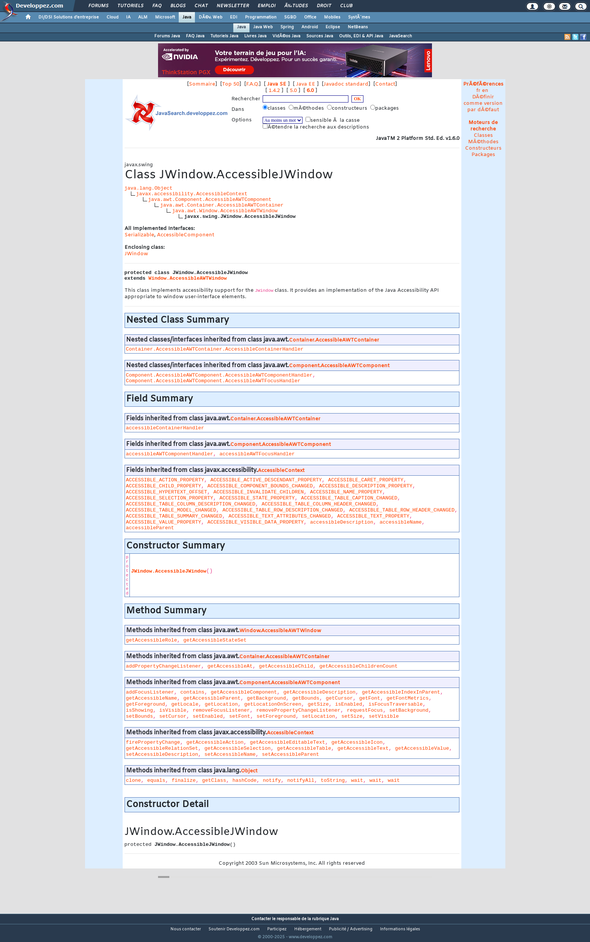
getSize (318, 704)
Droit (324, 6)
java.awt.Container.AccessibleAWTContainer (221, 205)
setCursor (172, 716)
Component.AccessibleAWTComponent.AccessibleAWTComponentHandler (219, 375)
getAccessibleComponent (244, 692)
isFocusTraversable (395, 704)
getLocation (221, 704)
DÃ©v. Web (210, 17)
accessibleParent (150, 528)
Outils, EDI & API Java (361, 36)
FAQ (157, 6)
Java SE (277, 84)
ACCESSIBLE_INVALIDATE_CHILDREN (258, 492)
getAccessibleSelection (237, 748)
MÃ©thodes (483, 142)
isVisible (172, 710)
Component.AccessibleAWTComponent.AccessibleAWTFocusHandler (213, 381)
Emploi (266, 6)
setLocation (318, 716)
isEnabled (348, 704)
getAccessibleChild (286, 666)
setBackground (408, 710)
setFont (239, 716)
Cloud (112, 17)
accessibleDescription (341, 522)
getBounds (305, 698)
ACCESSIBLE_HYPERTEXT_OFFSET (166, 492)
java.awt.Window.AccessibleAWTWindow (224, 211)
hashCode (245, 780)
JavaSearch (400, 36)
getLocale (184, 704)
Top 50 (230, 84)
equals (156, 780)
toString (333, 780)
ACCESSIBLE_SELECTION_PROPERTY (169, 498)
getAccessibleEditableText (287, 742)
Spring (287, 27)
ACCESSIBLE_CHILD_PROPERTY (163, 486)
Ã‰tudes (296, 6)
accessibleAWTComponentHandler (169, 454)
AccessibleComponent (185, 235)
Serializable (139, 235)
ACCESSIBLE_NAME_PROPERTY (346, 492)
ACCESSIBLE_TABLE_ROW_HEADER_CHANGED (402, 510)
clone (133, 780)
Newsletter (232, 6)
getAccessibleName (151, 698)
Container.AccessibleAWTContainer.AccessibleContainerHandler (215, 349)
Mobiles (332, 17)
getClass (214, 780)
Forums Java (167, 36)
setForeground (276, 716)
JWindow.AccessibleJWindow (168, 571)
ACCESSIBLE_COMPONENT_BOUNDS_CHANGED (260, 486)
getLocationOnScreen (272, 704)
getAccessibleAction (214, 742)
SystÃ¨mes (359, 17)
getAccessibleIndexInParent (401, 692)
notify (272, 780)
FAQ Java (195, 36)
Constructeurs (483, 148)
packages (385, 108)
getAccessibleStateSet (214, 640)
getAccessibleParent (211, 698)
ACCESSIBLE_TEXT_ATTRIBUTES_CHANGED (279, 516)
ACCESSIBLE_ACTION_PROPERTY (165, 480)
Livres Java (255, 36)
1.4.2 (274, 90)
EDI (233, 17)
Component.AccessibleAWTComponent (339, 366)
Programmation (261, 17)
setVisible (384, 716)
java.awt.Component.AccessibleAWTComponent (210, 199)
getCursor (339, 698)
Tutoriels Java (224, 36)
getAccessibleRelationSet (162, 748)
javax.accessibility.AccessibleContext (192, 194)
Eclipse (332, 27)
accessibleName (401, 522)
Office (310, 17)
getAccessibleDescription (319, 692)
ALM (143, 17)
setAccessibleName (229, 754)
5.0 (293, 90)
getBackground (266, 698)
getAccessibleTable (304, 748)
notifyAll (300, 780)
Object (249, 771)
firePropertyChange (153, 742)
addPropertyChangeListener (163, 666)
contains (192, 692)
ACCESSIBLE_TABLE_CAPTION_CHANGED (349, 498)
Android (309, 27)
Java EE (306, 84)
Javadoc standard (346, 84)
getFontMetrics (407, 698)
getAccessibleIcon (357, 742)
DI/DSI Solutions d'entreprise (68, 17)
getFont (369, 698)
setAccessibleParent (290, 754)
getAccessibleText (363, 748)
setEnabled (208, 716)
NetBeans (358, 27)
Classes (483, 135)
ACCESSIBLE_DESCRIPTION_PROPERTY (365, 486)
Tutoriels (130, 6)
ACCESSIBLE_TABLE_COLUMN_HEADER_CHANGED (319, 504)
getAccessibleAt (229, 666)
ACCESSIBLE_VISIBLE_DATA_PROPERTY (255, 522)
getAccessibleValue (422, 748)
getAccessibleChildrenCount (358, 666)
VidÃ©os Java (286, 36)
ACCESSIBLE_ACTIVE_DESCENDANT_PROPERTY (266, 480)
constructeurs (348, 108)
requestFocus (365, 710)
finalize (184, 780)
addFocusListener (150, 692)
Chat (201, 6)
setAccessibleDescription (162, 754)
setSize (351, 716)
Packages (483, 155)
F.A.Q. (252, 84)
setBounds (139, 716)
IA (128, 17)
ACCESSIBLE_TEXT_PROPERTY (373, 516)
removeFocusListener (221, 710)
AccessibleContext (281, 470)
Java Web (263, 27)
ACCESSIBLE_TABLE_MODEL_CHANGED (171, 510)
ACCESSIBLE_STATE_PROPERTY (257, 498)
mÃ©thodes (307, 108)
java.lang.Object (149, 188)
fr (478, 90)
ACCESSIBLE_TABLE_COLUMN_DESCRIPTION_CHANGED (190, 504)
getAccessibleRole (151, 640)
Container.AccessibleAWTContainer (334, 340)
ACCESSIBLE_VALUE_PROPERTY (163, 522)
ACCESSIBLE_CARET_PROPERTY (365, 480)
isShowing (139, 710)
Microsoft (165, 17)
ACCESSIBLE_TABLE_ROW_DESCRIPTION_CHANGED (282, 510)
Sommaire (202, 84)
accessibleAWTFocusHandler (257, 454)
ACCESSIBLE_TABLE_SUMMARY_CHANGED (174, 516)
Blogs (178, 6)
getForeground (145, 704)
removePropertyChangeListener (298, 710)
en (485, 90)
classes (275, 108)
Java (186, 17)
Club (346, 6)
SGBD (290, 17)
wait (357, 780)
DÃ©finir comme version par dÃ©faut (483, 103)
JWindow (136, 254)
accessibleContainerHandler (165, 428)
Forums (98, 6)
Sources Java (319, 36)
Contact (385, 84)
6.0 (310, 90)
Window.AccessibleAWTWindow (188, 278)
